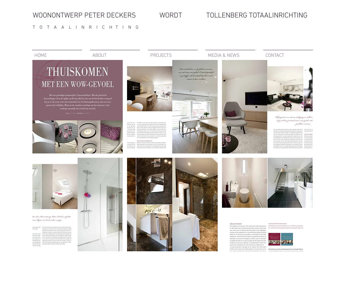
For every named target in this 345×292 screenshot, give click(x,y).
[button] (77, 106)
